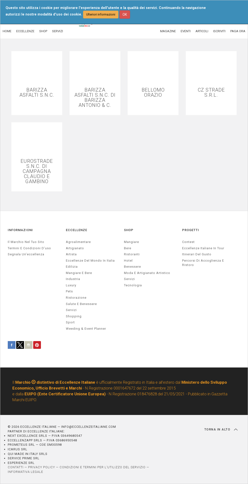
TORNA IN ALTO (221, 429)
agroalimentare (78, 242)
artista (71, 254)
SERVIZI (57, 31)
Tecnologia (133, 285)
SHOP (43, 31)
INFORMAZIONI (20, 230)
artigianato (75, 248)
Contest (188, 242)
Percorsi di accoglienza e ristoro (203, 263)
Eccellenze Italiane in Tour (203, 248)
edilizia (72, 266)
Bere (127, 248)
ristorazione (76, 297)
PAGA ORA (237, 31)
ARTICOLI (201, 31)
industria (73, 279)
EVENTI (186, 31)
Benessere (132, 266)
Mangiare (131, 242)
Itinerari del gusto (196, 254)
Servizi (129, 279)
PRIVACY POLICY (41, 467)
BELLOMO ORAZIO (153, 92)
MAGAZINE (168, 31)
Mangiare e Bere (79, 273)
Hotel (128, 260)
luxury (71, 285)
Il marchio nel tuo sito (26, 242)
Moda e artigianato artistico (147, 273)
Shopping (74, 316)
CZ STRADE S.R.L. (211, 92)
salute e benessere (81, 304)
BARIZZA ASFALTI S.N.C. (36, 92)
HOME (7, 31)
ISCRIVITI (219, 31)
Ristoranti (132, 254)
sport (70, 322)
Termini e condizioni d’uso (29, 248)
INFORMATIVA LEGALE (25, 472)
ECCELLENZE (25, 31)
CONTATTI (15, 467)
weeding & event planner (86, 328)
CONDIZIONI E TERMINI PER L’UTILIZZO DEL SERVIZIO (103, 467)
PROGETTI (190, 230)
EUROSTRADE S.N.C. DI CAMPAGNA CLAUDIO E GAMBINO (37, 171)
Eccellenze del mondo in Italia (90, 260)
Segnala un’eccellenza (26, 254)
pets (69, 291)
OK (125, 14)
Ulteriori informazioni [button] (100, 14)
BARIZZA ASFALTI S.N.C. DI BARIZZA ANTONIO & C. (95, 97)
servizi (71, 310)
